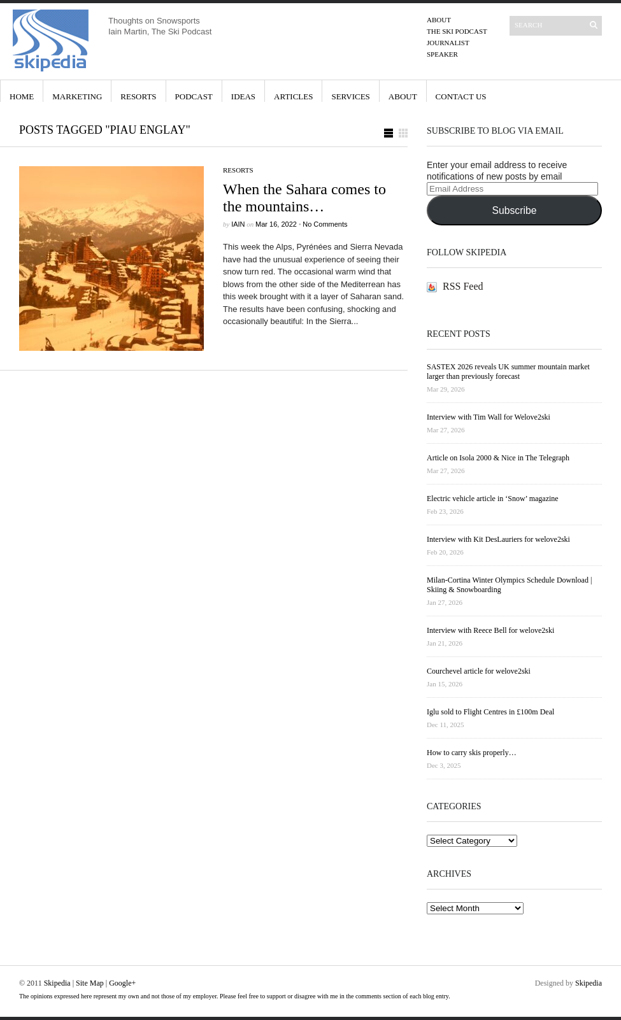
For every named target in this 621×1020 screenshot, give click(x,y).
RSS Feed (463, 286)
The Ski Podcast (457, 31)
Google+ (122, 983)
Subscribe (514, 210)
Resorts (138, 96)
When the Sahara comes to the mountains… (304, 198)
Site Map (90, 983)
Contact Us (461, 96)
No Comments (325, 224)
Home (22, 96)
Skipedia (57, 983)
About (439, 20)
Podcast (194, 96)
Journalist (448, 42)
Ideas (243, 96)
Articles (293, 96)
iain (238, 224)
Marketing (77, 96)
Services (350, 96)
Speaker (442, 54)
